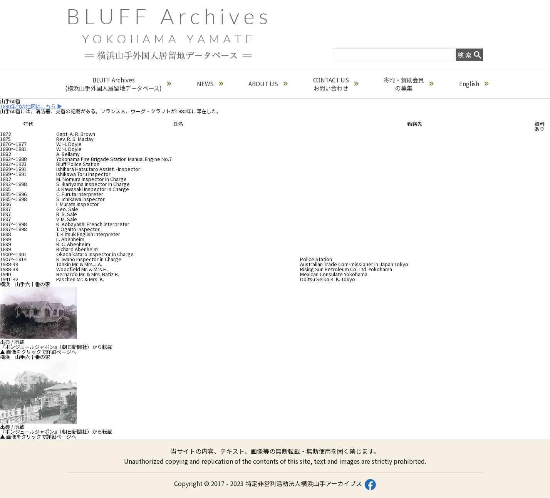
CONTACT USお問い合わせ (335, 84)
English (473, 84)
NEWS (210, 84)
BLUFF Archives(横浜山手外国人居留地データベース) (118, 84)
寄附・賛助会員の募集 (408, 84)
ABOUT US (267, 84)
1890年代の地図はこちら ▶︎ (31, 106)
